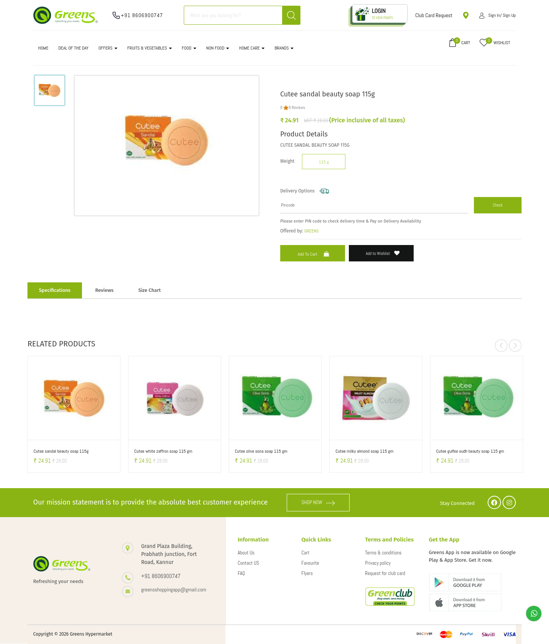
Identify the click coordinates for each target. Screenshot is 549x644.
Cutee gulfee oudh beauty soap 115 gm (470, 451)
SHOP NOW (318, 502)
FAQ (241, 573)
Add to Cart (314, 254)
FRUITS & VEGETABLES (149, 48)
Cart (306, 552)
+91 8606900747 (142, 15)
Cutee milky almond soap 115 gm (364, 451)
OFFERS (107, 48)
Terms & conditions (383, 552)
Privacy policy (378, 563)
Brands (284, 48)
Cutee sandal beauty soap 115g (61, 451)
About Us (246, 552)
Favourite (310, 563)
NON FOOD (218, 48)
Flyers (307, 573)
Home (43, 48)
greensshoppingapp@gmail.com (173, 589)
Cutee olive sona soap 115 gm (261, 451)
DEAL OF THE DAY (73, 48)
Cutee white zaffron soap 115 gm (163, 451)
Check (498, 205)
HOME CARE (252, 48)
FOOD (189, 48)
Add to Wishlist (383, 253)
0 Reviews (297, 107)
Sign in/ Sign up (497, 15)
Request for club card (385, 573)
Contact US (248, 563)
